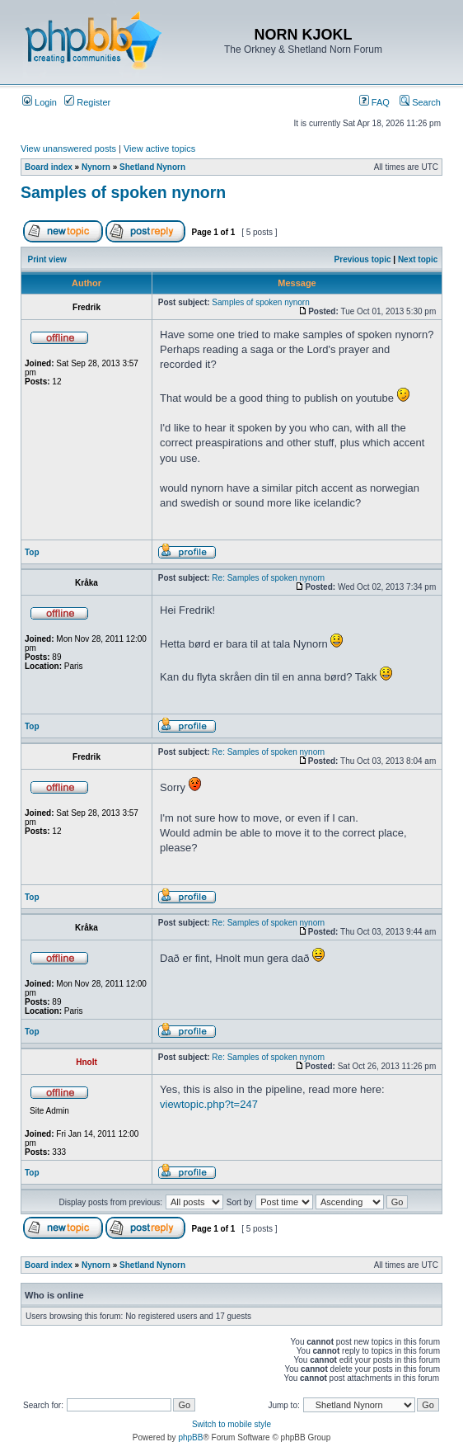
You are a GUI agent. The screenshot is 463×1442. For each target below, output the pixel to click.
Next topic (417, 259)
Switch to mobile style (231, 1424)
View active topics (159, 148)
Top (32, 552)
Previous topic (362, 259)
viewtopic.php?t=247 (209, 1104)
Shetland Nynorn (152, 167)
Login (39, 102)
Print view (47, 259)
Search (420, 102)
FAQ (374, 102)
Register (87, 102)
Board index (48, 167)
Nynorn (96, 167)
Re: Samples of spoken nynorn (268, 577)
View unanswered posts (68, 148)
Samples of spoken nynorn (123, 192)
